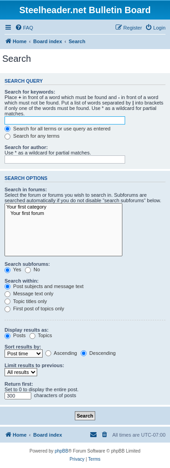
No (32, 269)
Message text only (29, 293)
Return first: (19, 384)
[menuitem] (24, 27)
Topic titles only (26, 301)
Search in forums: (26, 189)
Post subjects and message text (44, 286)
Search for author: (26, 147)
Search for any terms (32, 136)
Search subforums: (27, 264)
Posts (15, 335)
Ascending (61, 353)
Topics (40, 335)
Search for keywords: (30, 92)
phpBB (61, 450)
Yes (13, 269)
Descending (98, 353)
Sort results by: (23, 346)
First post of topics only (34, 308)
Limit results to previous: (34, 365)
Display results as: (27, 330)
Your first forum (63, 213)
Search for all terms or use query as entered (58, 128)
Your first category (63, 207)
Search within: (22, 281)
